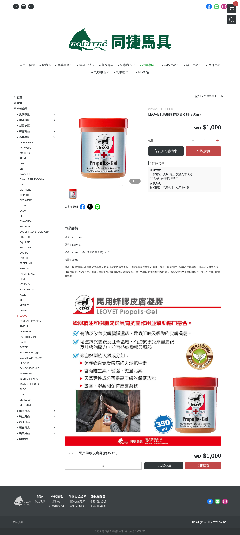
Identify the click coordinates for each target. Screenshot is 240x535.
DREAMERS (26, 200)
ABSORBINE (26, 142)
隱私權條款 (98, 496)
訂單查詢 (57, 501)
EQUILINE (25, 242)
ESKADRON (26, 221)
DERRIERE (25, 190)
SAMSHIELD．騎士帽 (31, 358)
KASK (23, 295)
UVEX (23, 394)
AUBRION (25, 153)
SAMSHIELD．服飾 (29, 352)
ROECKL (24, 347)
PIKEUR (24, 326)
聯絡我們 (40, 501)
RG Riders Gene (28, 337)
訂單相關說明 (57, 506)
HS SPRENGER (28, 274)
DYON (23, 205)
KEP (22, 300)
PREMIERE (26, 331)
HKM (22, 279)
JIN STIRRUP (27, 289)
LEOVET (24, 316)
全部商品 (57, 496)
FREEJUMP (26, 263)
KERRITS (24, 305)
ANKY (23, 163)
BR (21, 169)
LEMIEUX (25, 310)
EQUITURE (25, 247)
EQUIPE (24, 253)
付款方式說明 (77, 496)
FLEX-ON (24, 268)
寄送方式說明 (77, 501)
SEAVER (24, 363)
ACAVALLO (25, 148)
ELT (22, 216)
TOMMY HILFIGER (29, 384)
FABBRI (24, 258)
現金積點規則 (98, 506)
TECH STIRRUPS (29, 379)
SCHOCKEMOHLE (29, 368)
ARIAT (23, 158)
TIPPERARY (26, 373)
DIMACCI (24, 195)
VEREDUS (25, 400)
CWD (22, 184)
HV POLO (25, 284)
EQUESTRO (26, 226)
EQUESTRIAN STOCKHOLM (34, 232)
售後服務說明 (77, 506)
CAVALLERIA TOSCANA (32, 179)
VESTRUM (25, 405)
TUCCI (23, 389)
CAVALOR (25, 174)
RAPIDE (24, 342)
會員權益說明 (98, 501)
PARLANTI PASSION (30, 321)
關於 (40, 496)
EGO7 (23, 211)
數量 (150, 140)
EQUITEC (25, 237)
